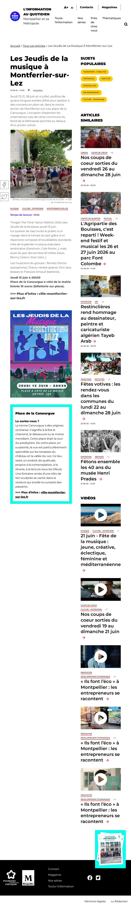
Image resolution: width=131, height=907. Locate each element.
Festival (108, 218)
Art (96, 302)
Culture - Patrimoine (32, 208)
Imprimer (38, 90)
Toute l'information (61, 886)
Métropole (88, 79)
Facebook (4, 185)
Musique (14, 208)
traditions (86, 379)
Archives (99, 457)
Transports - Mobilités (94, 72)
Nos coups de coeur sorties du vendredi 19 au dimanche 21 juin (100, 623)
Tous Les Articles (34, 45)
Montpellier (89, 86)
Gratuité (105, 79)
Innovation (86, 672)
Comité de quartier (90, 218)
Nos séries (55, 880)
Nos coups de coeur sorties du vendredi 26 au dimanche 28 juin (101, 166)
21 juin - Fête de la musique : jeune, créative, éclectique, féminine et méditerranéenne (101, 550)
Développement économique (95, 676)
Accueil (15, 45)
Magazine (54, 874)
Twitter (4, 196)
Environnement (91, 92)
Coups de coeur (99, 153)
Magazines (109, 7)
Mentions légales (95, 901)
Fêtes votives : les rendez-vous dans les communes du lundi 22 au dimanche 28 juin (101, 398)
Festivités (99, 379)
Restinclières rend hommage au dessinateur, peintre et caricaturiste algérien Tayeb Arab (98, 324)
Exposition (86, 302)
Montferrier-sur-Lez (57, 208)
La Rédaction (119, 901)
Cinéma (84, 153)
